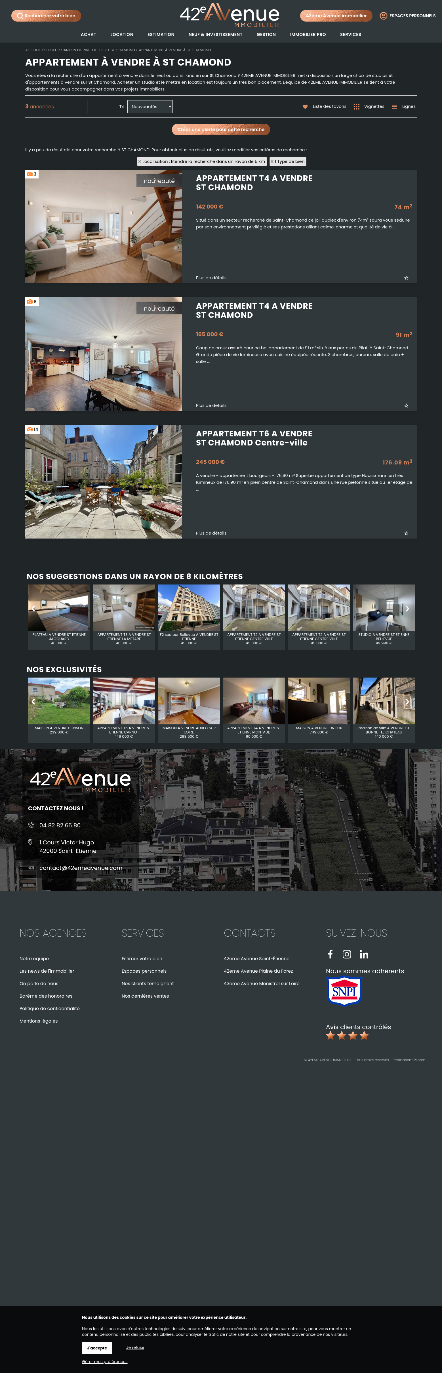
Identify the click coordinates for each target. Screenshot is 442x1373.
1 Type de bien (290, 161)
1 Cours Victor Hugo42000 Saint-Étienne (67, 846)
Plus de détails (211, 345)
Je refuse (135, 1347)
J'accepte (97, 1348)
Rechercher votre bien (46, 15)
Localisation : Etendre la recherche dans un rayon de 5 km (203, 161)
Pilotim (419, 1059)
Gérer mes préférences (105, 1361)
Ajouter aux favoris (410, 345)
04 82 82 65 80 (60, 825)
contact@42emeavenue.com (81, 868)
